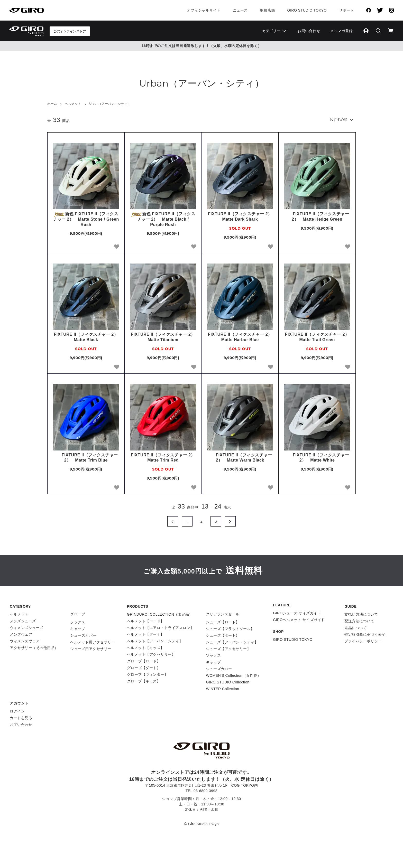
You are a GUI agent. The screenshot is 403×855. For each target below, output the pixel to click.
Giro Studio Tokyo (307, 10)
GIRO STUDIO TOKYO (292, 639)
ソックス (77, 622)
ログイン (17, 711)
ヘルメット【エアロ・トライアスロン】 (160, 628)
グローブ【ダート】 (144, 668)
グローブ (77, 614)
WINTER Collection (222, 689)
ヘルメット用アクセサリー (92, 642)
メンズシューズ (23, 621)
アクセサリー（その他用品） (34, 648)
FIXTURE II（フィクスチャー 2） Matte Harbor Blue (240, 337)
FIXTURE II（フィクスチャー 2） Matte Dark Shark (240, 216)
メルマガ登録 (341, 31)
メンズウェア (21, 634)
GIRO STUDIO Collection (227, 682)
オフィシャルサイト (204, 10)
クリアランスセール (223, 614)
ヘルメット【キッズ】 (145, 648)
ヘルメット (73, 104)
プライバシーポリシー (363, 641)
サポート (346, 10)
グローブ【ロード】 (144, 661)
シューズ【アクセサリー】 (228, 649)
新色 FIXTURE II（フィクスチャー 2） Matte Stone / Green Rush (86, 219)
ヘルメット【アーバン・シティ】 (155, 641)
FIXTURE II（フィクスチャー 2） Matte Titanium (163, 337)
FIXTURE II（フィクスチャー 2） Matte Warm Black (240, 458)
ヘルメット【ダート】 (145, 634)
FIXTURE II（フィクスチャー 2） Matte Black (86, 337)
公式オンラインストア (70, 31)
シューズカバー (83, 635)
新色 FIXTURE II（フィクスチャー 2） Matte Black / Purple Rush (163, 219)
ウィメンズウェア (25, 641)
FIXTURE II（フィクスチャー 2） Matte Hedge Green (317, 216)
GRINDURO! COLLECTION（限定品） (160, 614)
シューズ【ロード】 (223, 622)
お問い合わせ (309, 31)
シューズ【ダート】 (223, 635)
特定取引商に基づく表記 (365, 634)
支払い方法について (361, 614)
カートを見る (21, 718)
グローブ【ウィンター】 (147, 674)
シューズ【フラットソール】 (230, 629)
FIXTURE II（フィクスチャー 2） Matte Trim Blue (86, 458)
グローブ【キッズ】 (144, 681)
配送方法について (359, 621)
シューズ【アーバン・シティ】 (232, 642)
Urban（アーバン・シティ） (109, 104)
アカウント (19, 703)
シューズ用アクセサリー (90, 649)
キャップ (77, 629)
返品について (355, 628)
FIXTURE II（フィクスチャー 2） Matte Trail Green (317, 337)
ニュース (240, 10)
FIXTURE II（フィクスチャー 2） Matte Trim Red (163, 458)
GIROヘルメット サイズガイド (299, 620)
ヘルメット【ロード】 (145, 621)
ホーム (52, 104)
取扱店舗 (267, 10)
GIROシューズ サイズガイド (297, 613)
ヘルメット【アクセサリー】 (151, 654)
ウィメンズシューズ (26, 628)
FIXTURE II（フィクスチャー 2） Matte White (317, 458)
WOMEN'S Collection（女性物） (233, 675)
